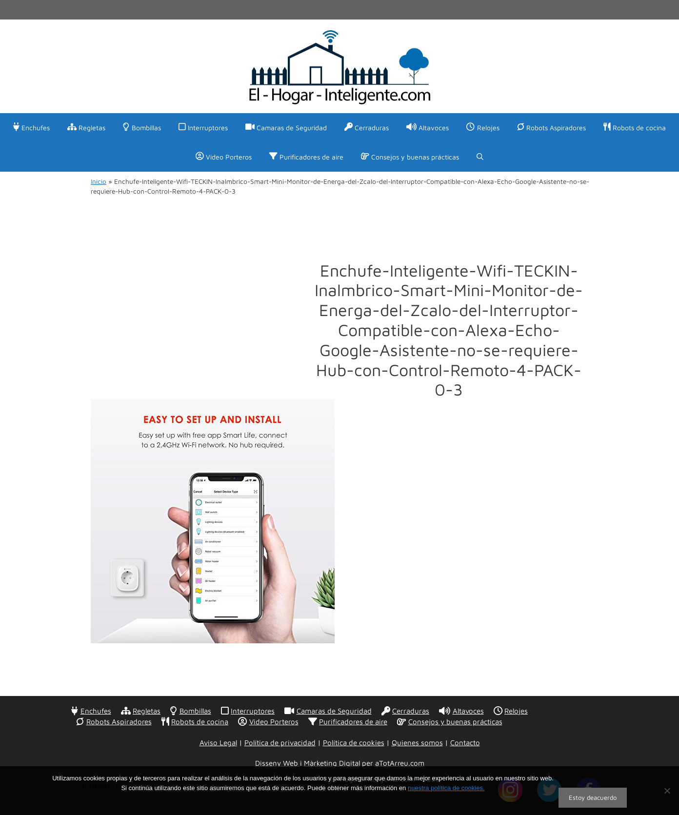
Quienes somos (417, 742)
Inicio (98, 181)
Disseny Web (277, 763)
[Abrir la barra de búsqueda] (480, 157)
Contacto (465, 742)
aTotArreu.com (399, 763)
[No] (667, 790)
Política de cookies (353, 742)
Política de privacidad (280, 742)
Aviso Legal (218, 742)
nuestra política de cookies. (446, 788)
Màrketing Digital (332, 763)
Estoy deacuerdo (593, 797)
